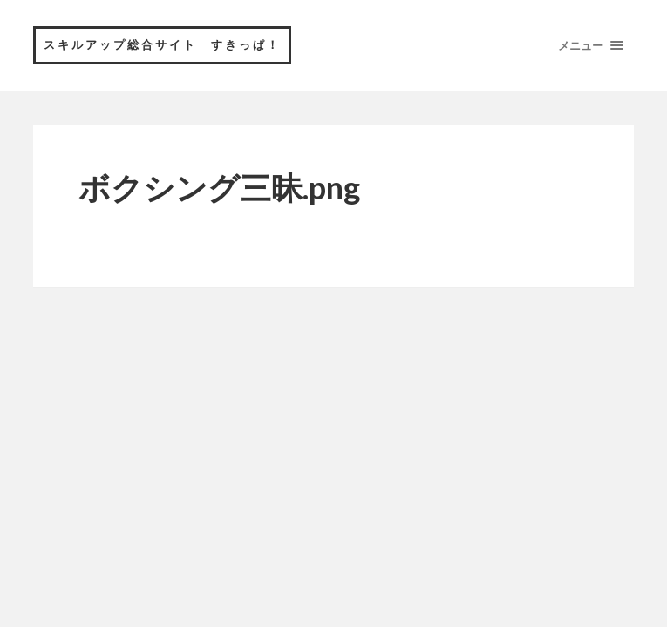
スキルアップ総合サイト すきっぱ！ (162, 44)
